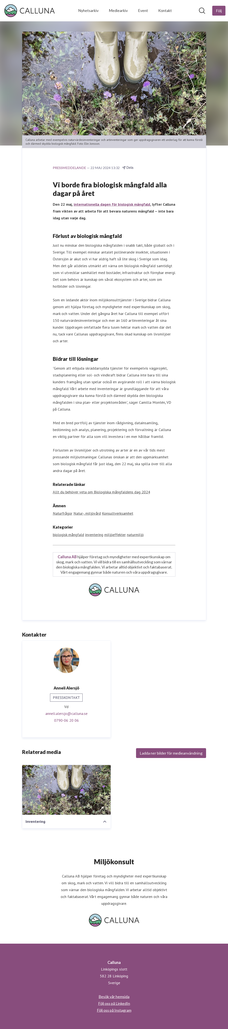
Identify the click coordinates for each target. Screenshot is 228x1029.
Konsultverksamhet (117, 513)
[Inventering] (66, 790)
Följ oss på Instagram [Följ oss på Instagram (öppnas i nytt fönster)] (114, 1010)
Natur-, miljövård (87, 513)
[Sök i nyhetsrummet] (202, 10)
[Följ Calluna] (218, 11)
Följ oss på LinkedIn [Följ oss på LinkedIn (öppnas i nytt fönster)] (114, 1003)
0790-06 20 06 (66, 720)
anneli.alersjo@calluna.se (66, 713)
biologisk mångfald (68, 534)
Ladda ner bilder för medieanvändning (171, 753)
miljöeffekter (115, 534)
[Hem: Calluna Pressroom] (29, 11)
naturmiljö (135, 534)
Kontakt (165, 10)
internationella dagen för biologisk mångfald (112, 204)
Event (143, 10)
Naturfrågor (62, 513)
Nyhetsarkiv (88, 10)
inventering (94, 534)
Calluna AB (67, 556)
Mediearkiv (118, 10)
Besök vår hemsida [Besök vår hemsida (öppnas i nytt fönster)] (114, 996)
